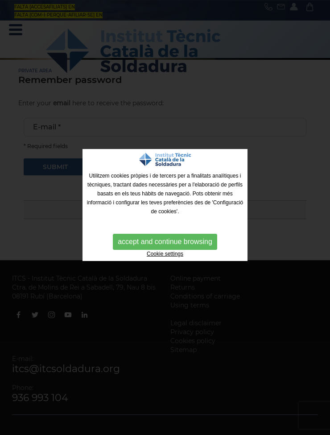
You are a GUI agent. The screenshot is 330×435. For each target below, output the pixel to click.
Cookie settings (165, 254)
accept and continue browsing (165, 241)
